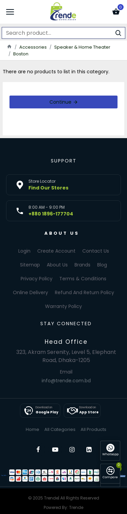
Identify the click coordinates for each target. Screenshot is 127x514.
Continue (60, 102)
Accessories (33, 47)
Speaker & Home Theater (82, 47)
